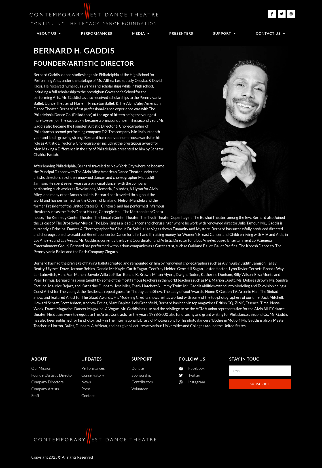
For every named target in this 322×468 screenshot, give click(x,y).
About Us (49, 33)
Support (224, 33)
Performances (96, 33)
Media (141, 33)
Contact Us (270, 33)
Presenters (181, 33)
